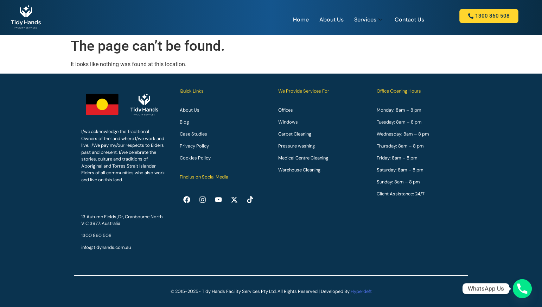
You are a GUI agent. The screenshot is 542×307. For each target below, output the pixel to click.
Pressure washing (296, 146)
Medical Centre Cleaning (303, 158)
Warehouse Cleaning (299, 170)
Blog (184, 122)
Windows (288, 122)
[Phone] (522, 288)
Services (369, 19)
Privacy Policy (194, 146)
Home (301, 19)
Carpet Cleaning (294, 134)
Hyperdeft (361, 291)
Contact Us (409, 19)
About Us (331, 19)
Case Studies (193, 134)
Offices (285, 110)
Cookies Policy (195, 158)
